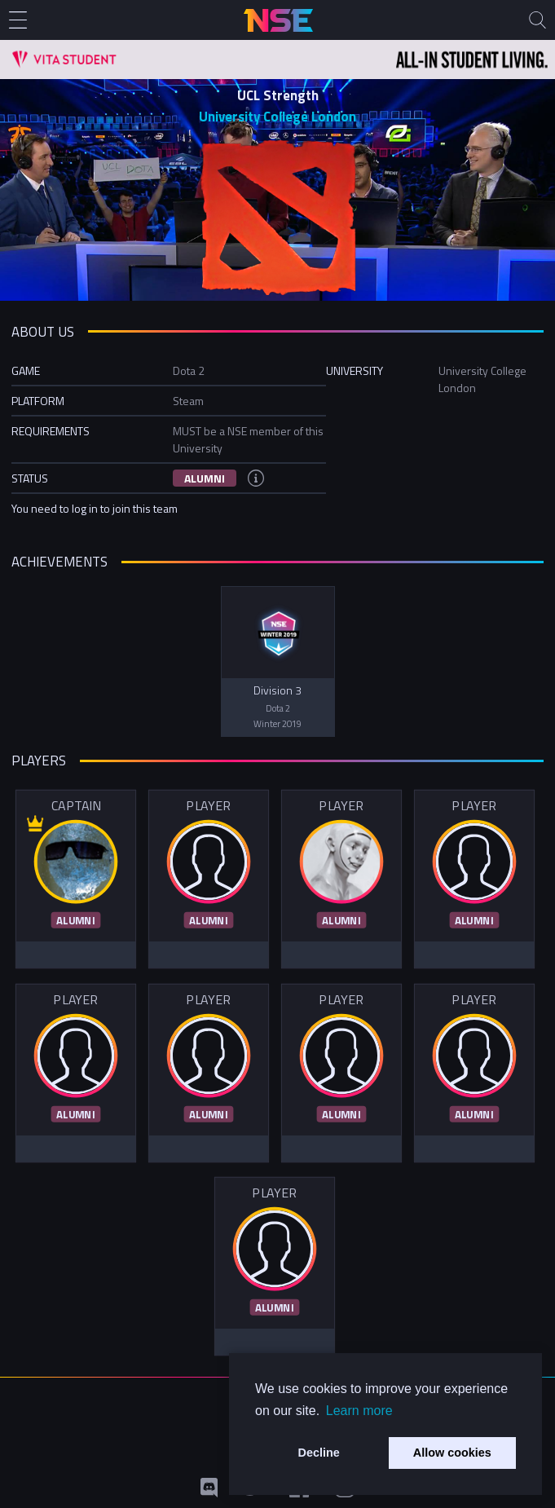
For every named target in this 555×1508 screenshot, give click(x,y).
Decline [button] (319, 1452)
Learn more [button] (359, 1411)
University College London (277, 116)
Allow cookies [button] (452, 1452)
